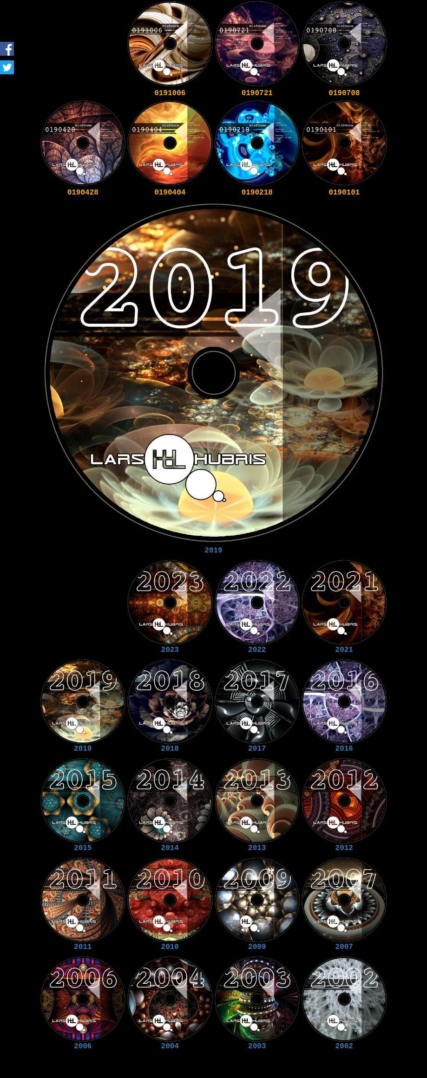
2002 (344, 1046)
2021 (344, 650)
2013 (257, 848)
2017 (257, 749)
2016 (344, 749)
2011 (83, 947)
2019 (213, 550)
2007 (344, 947)
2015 (83, 848)
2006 (83, 1046)
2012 (344, 848)
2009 (257, 947)
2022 (257, 650)
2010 (170, 947)
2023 (170, 650)
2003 (257, 1046)
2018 (170, 749)
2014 (170, 848)
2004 (170, 1046)
